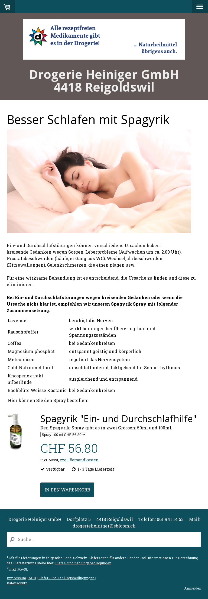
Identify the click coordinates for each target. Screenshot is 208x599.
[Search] (104, 539)
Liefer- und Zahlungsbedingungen (83, 563)
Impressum (16, 578)
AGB (32, 578)
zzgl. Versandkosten (79, 459)
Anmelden (192, 588)
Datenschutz (17, 583)
